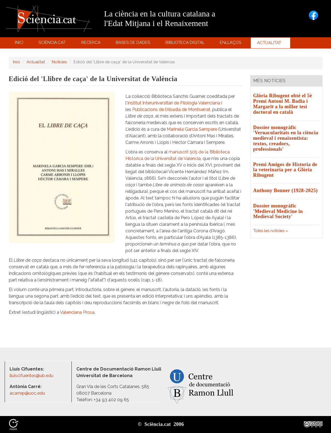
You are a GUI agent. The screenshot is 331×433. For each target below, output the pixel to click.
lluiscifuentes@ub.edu (32, 375)
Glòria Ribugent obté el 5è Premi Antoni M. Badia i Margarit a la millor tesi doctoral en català (282, 104)
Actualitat (270, 44)
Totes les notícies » (270, 230)
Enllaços (230, 42)
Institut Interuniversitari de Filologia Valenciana (173, 103)
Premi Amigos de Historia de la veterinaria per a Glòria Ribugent (285, 170)
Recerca (91, 43)
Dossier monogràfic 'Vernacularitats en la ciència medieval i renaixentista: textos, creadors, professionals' (285, 138)
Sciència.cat (53, 43)
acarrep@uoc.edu (27, 393)
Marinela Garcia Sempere (192, 129)
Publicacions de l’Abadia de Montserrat (171, 109)
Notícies (59, 61)
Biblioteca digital (185, 43)
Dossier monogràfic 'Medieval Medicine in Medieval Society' (278, 211)
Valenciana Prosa (77, 312)
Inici (19, 42)
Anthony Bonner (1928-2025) (285, 190)
